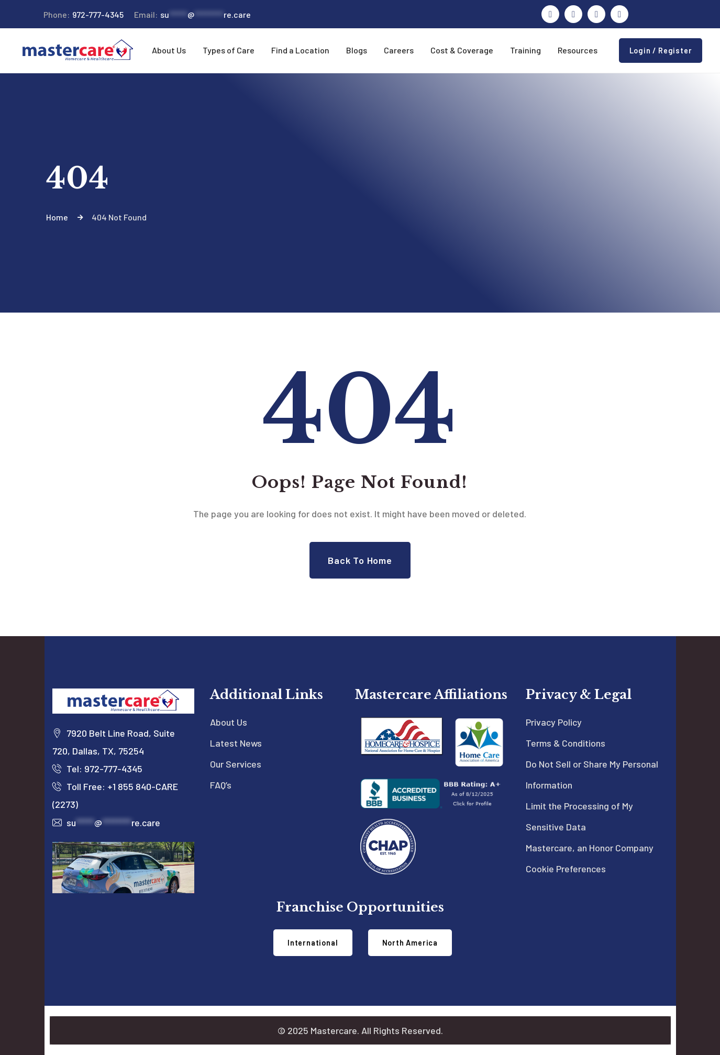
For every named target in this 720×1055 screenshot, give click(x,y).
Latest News (236, 743)
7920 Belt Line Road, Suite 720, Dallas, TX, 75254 (113, 742)
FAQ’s (220, 785)
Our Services (235, 764)
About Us (228, 722)
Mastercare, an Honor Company (589, 847)
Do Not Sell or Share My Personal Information (592, 774)
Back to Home (360, 560)
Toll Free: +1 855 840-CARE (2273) (115, 795)
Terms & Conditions (565, 743)
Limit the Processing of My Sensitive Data (579, 816)
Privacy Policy (554, 722)
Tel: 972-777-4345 (97, 768)
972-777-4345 (83, 15)
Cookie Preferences (566, 868)
